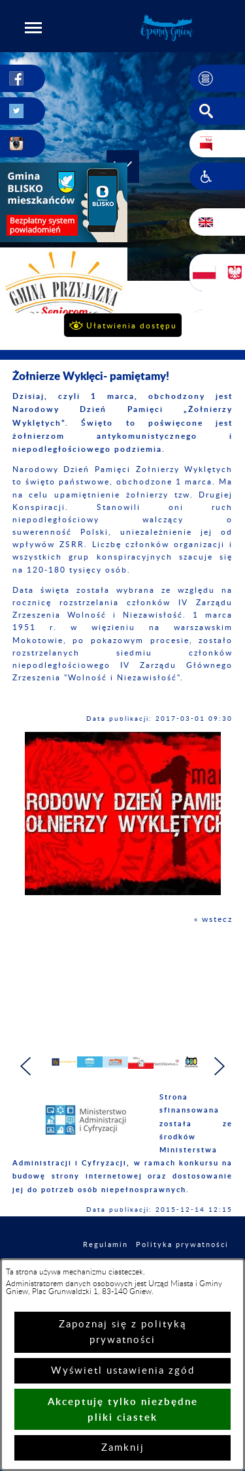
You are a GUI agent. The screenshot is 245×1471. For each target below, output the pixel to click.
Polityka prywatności (182, 1250)
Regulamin (105, 1250)
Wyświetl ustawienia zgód (123, 1371)
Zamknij (122, 1448)
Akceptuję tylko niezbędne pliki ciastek (123, 1409)
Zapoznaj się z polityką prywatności (122, 1332)
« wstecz (213, 919)
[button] (33, 27)
